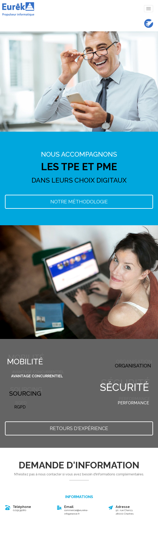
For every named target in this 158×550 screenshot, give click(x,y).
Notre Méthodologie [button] (79, 202)
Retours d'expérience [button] (79, 428)
